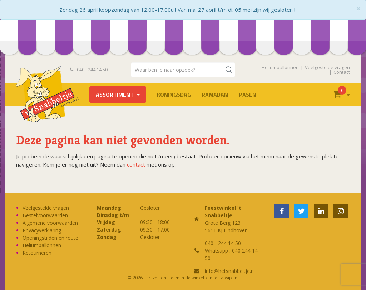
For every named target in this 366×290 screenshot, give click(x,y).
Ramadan (215, 94)
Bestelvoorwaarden (45, 215)
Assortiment (115, 94)
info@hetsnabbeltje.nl (230, 271)
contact (136, 164)
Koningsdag (174, 94)
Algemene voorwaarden (50, 222)
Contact (341, 72)
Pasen (247, 94)
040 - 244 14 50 (89, 69)
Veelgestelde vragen (327, 67)
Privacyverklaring (42, 230)
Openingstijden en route (50, 237)
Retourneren (37, 252)
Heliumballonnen (280, 67)
